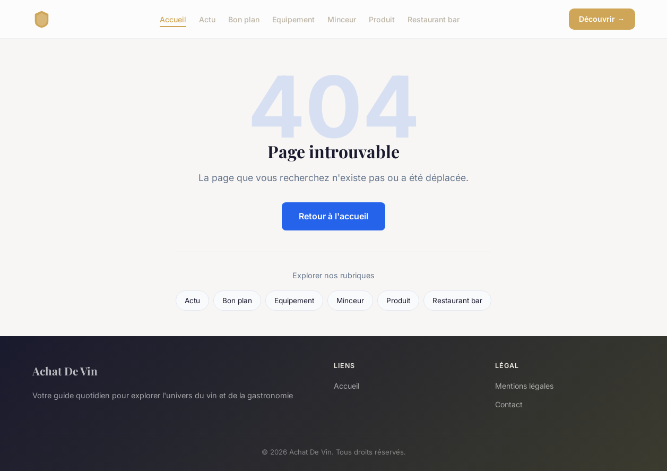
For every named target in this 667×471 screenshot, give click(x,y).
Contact (509, 404)
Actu (207, 18)
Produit (382, 18)
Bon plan (243, 18)
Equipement (293, 18)
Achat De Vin (65, 370)
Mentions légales (524, 385)
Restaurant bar (434, 18)
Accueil (173, 18)
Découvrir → (602, 18)
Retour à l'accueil (333, 216)
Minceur (341, 18)
